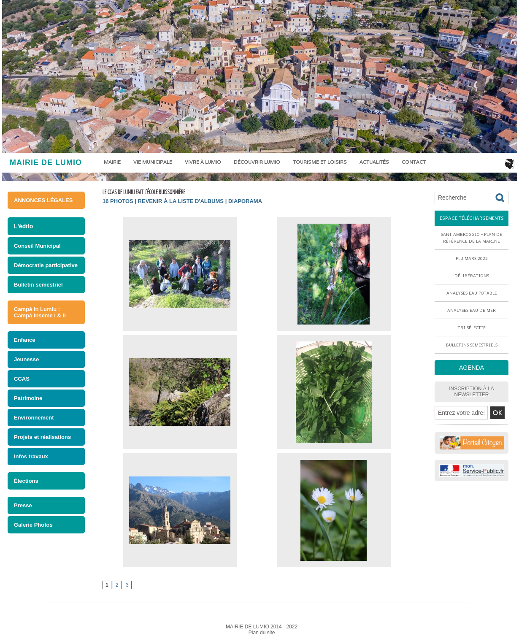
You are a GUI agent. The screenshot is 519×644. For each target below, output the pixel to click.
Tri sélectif (472, 327)
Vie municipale (152, 162)
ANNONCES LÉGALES (43, 200)
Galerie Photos (33, 525)
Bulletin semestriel (38, 284)
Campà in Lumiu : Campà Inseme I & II (40, 312)
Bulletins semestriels (471, 344)
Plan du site (262, 633)
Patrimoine (28, 398)
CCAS (22, 379)
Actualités (374, 162)
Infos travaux (31, 456)
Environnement (34, 417)
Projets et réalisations (42, 437)
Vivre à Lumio (203, 162)
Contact (414, 162)
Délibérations (471, 275)
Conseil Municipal (37, 246)
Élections (26, 481)
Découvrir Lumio (257, 162)
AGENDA (471, 367)
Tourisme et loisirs (320, 162)
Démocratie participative (46, 265)
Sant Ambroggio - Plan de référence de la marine (471, 237)
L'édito (23, 226)
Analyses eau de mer (471, 310)
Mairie (112, 162)
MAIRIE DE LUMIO (46, 162)
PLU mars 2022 (472, 258)
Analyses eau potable (471, 293)
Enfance (24, 340)
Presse (23, 505)
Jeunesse (26, 359)
